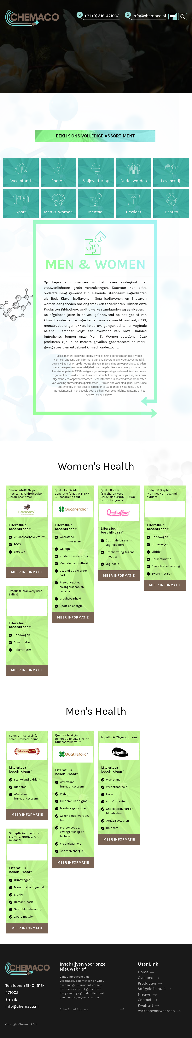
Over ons (145, 977)
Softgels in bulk (152, 989)
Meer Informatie (27, 572)
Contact (144, 1000)
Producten (147, 983)
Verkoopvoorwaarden (156, 1011)
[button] (182, 16)
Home (143, 972)
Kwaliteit (145, 1005)
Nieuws (144, 994)
